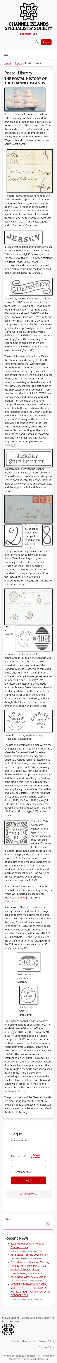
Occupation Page (18, 897)
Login (46, 42)
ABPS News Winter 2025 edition (28, 1277)
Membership (29, 1341)
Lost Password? (28, 1193)
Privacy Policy (46, 1341)
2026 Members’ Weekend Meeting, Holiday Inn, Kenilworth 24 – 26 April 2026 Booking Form (30, 1265)
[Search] (48, 1224)
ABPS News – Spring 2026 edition (29, 1254)
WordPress (14, 1358)
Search (9, 1219)
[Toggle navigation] (6, 54)
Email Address (19, 1140)
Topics (18, 63)
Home (7, 63)
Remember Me (21, 1172)
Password (16, 1156)
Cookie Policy (46, 1347)
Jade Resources (32, 1355)
